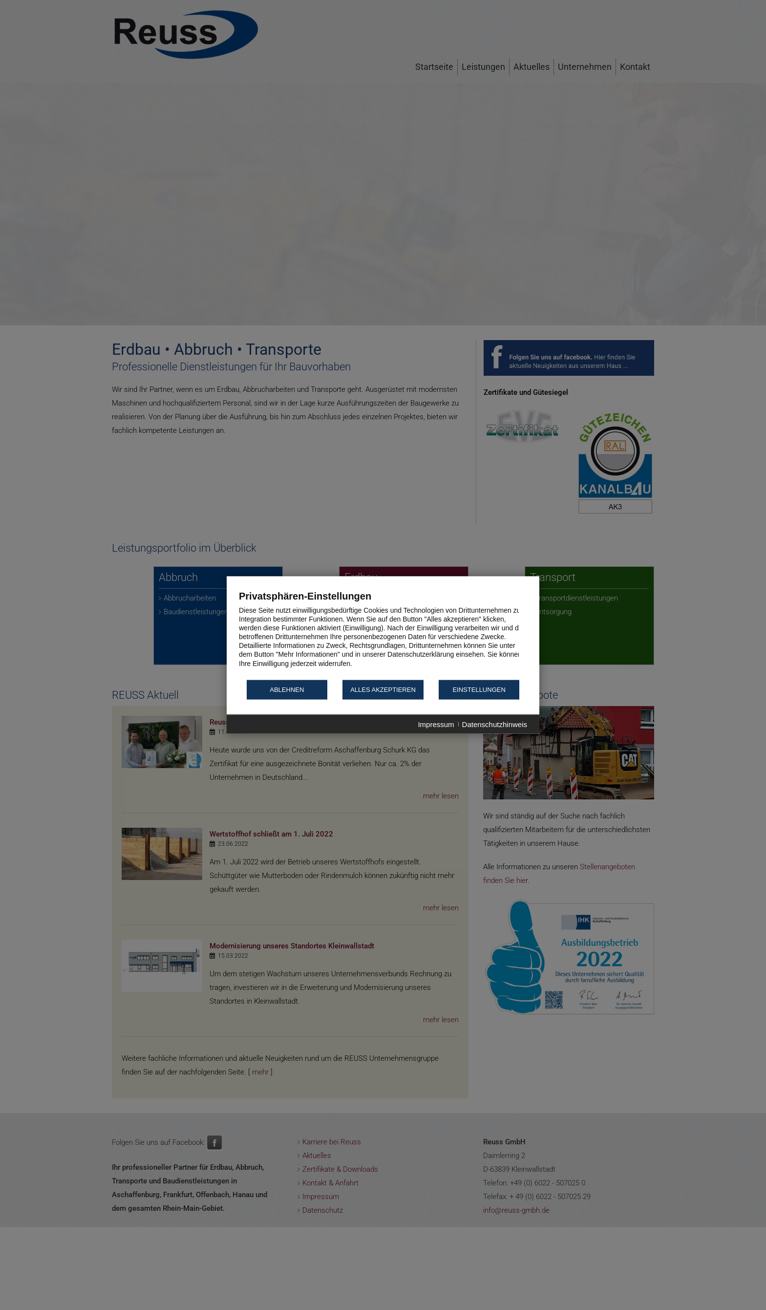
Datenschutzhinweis (494, 724)
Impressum (436, 724)
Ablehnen (287, 689)
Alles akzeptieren (383, 689)
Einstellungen (478, 689)
